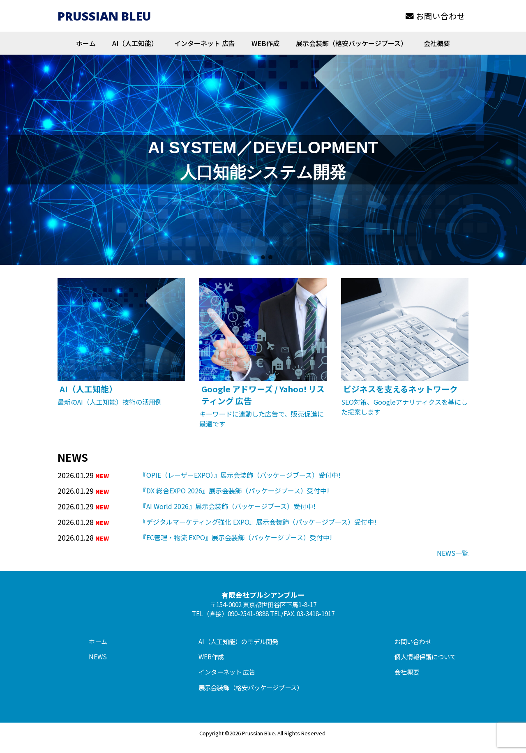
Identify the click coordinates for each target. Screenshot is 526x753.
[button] (256, 257)
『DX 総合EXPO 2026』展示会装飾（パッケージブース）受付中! (234, 490)
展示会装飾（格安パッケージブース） (351, 43)
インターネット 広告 (204, 43)
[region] (263, 160)
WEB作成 (265, 43)
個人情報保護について (425, 656)
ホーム (86, 43)
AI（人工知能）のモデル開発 (238, 641)
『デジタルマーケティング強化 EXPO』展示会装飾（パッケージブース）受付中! (258, 522)
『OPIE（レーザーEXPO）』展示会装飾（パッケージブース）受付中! (240, 475)
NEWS (98, 656)
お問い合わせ (435, 16)
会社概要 (437, 43)
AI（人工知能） (135, 43)
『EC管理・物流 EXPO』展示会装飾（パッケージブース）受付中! (236, 537)
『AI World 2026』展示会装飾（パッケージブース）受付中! (228, 506)
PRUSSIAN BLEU (104, 16)
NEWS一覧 (452, 553)
